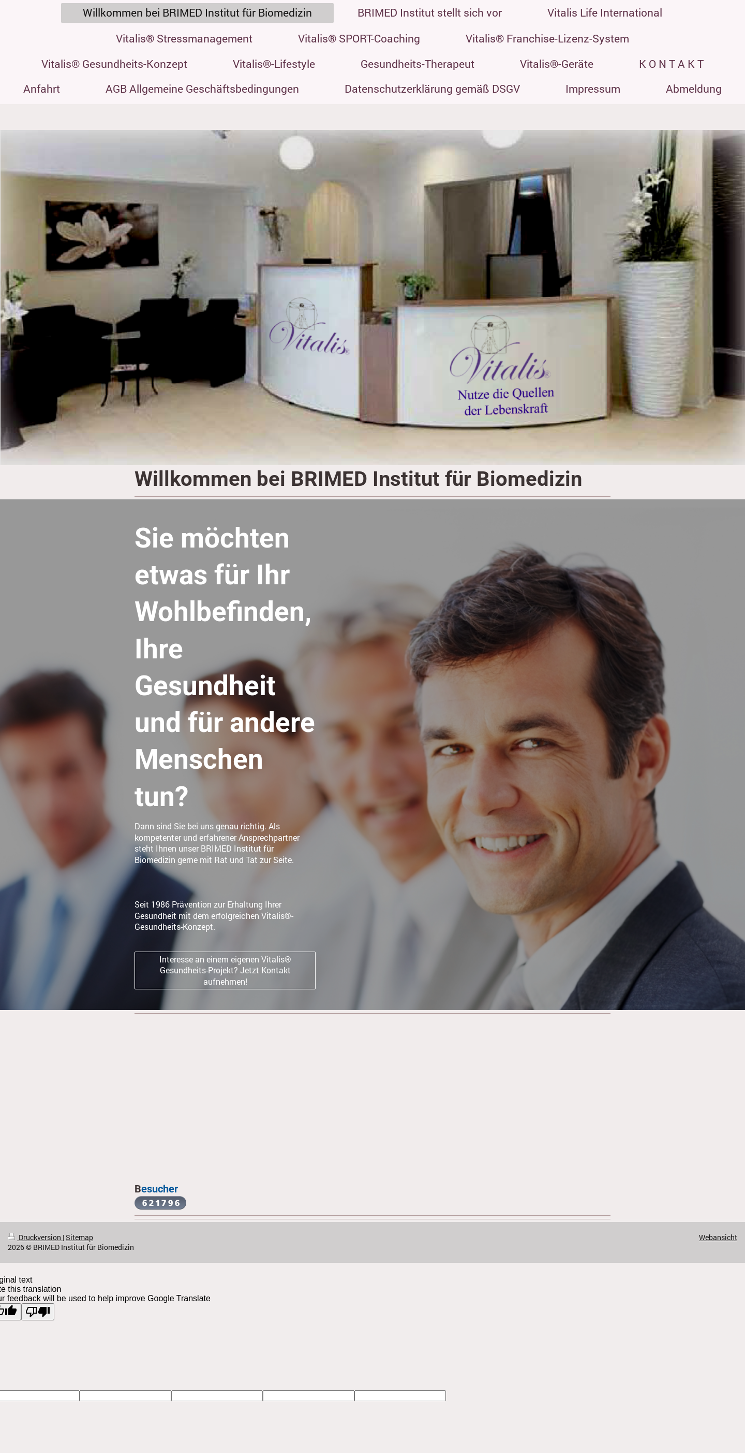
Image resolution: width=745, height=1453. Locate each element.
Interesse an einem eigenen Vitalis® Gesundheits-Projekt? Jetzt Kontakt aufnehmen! (225, 970)
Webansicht (718, 1237)
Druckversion (35, 1237)
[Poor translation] (37, 1311)
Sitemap (79, 1237)
